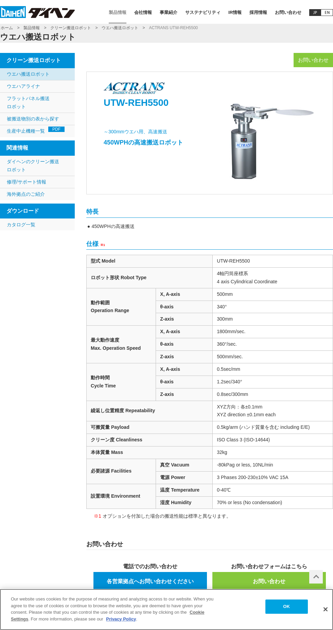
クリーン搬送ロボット (70, 27)
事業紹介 (168, 12)
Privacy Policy (121, 622)
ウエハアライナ (23, 86)
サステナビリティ (203, 12)
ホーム (7, 27)
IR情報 (235, 12)
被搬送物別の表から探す (33, 118)
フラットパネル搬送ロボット (28, 102)
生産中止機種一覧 (36, 130)
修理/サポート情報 (26, 182)
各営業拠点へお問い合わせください (150, 581)
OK (286, 610)
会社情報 (143, 12)
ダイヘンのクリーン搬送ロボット (33, 165)
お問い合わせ (288, 12)
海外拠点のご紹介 (26, 194)
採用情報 (258, 12)
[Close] (325, 613)
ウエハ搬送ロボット (120, 27)
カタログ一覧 (21, 224)
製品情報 (117, 12)
